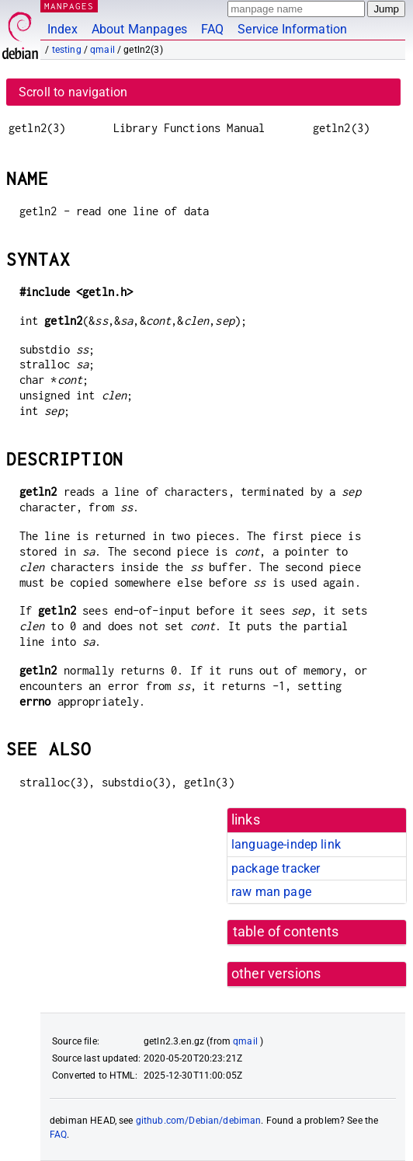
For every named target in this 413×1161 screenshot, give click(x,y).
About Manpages (139, 29)
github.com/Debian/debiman (199, 1120)
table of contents (286, 932)
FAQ (212, 29)
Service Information (292, 29)
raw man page (271, 891)
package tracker (275, 868)
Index (62, 29)
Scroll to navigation (73, 92)
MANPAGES (69, 6)
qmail (102, 49)
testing (67, 49)
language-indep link (286, 844)
